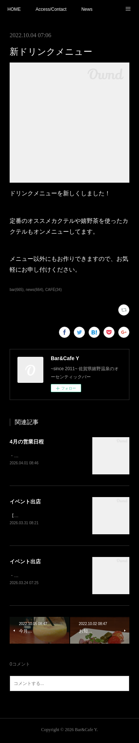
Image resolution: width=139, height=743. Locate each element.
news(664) (34, 290)
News (86, 9)
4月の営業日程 (27, 442)
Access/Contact (51, 9)
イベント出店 (25, 502)
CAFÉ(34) (53, 290)
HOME (14, 9)
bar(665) (17, 290)
